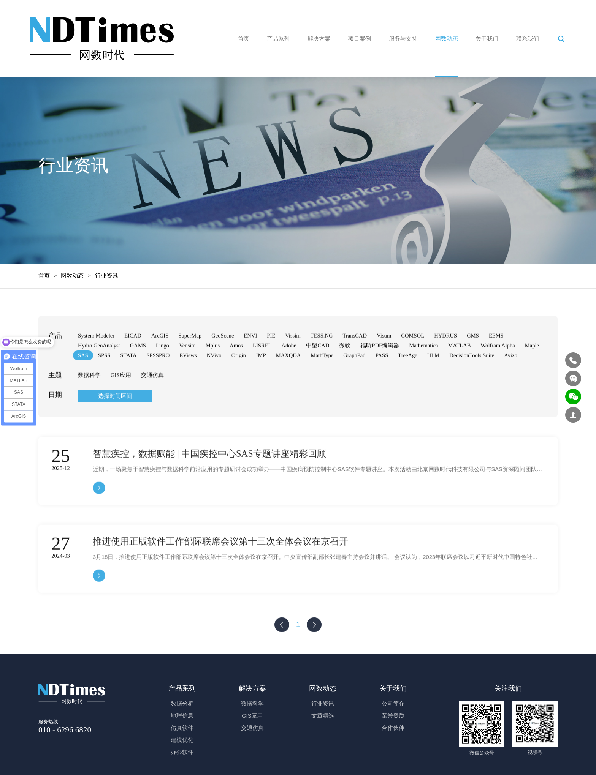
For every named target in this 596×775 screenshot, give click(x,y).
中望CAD (317, 366)
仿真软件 (182, 727)
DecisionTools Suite (471, 376)
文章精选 (322, 715)
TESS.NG (322, 356)
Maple (532, 366)
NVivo (214, 376)
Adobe (289, 366)
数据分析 (182, 703)
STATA (128, 376)
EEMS (496, 356)
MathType (322, 376)
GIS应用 (121, 395)
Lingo (162, 366)
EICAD (132, 356)
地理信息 (182, 715)
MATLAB (459, 366)
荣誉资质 (393, 715)
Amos (236, 366)
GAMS (138, 366)
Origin (238, 376)
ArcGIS (159, 356)
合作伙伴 (393, 727)
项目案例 (359, 38)
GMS (473, 356)
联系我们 (527, 38)
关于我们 (487, 38)
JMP (261, 376)
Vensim (187, 366)
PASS (382, 376)
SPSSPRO (158, 376)
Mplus (213, 366)
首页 (243, 38)
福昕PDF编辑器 (379, 366)
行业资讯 (322, 703)
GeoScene (222, 356)
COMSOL (412, 356)
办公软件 (182, 751)
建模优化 (182, 739)
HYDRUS (445, 356)
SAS (83, 376)
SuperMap (189, 356)
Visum (384, 356)
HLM (433, 376)
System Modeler (96, 356)
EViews (188, 376)
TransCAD (355, 356)
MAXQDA (288, 376)
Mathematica (423, 366)
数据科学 (89, 395)
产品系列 (278, 38)
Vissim (293, 356)
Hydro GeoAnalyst (99, 366)
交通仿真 (152, 395)
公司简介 (393, 703)
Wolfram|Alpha (497, 366)
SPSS (104, 376)
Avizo (510, 376)
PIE (271, 356)
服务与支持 (403, 38)
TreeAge (407, 376)
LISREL (262, 366)
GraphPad (354, 376)
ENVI (250, 356)
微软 (344, 366)
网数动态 (446, 38)
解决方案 (319, 38)
